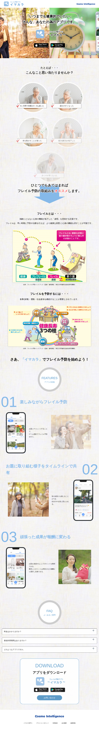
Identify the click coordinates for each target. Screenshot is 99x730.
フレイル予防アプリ (17, 3)
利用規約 (56, 724)
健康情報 (76, 724)
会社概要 (66, 724)
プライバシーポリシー (42, 724)
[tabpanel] (49, 33)
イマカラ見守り (24, 724)
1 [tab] (49, 62)
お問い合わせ (49, 705)
